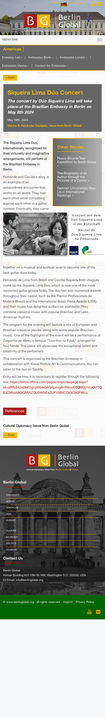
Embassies (12, 495)
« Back (10, 77)
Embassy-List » (12, 57)
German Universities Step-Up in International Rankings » (77, 192)
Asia (8, 514)
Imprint (68, 602)
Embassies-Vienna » (15, 66)
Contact (58, 4)
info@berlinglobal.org (29, 580)
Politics (11, 543)
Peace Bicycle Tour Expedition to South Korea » (76, 162)
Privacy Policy (85, 602)
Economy (12, 537)
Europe (11, 520)
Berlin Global (76, 4)
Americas (12, 508)
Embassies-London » (73, 57)
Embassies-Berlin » (40, 57)
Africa (10, 502)
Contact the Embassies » (51, 66)
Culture (11, 531)
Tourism (11, 550)
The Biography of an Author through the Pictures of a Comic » (73, 177)
